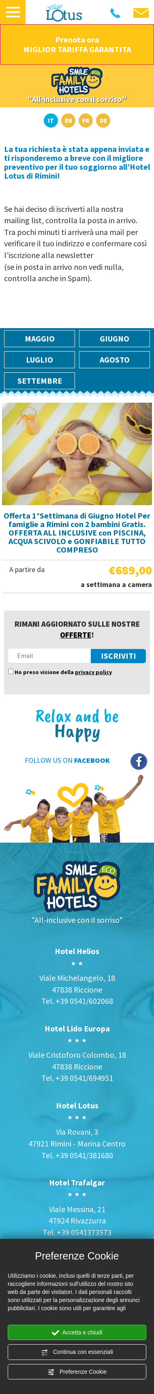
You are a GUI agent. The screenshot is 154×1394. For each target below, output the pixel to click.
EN (68, 120)
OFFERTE (75, 635)
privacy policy (93, 672)
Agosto (115, 359)
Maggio (40, 338)
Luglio (39, 359)
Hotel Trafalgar (77, 1182)
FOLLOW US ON (67, 760)
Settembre (39, 381)
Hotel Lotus (77, 1105)
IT (51, 120)
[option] (77, 498)
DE (103, 120)
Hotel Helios (77, 951)
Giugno (114, 338)
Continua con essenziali (77, 1352)
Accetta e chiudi (77, 1332)
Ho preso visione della (63, 672)
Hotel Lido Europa (77, 1028)
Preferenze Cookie (77, 1372)
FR (85, 120)
